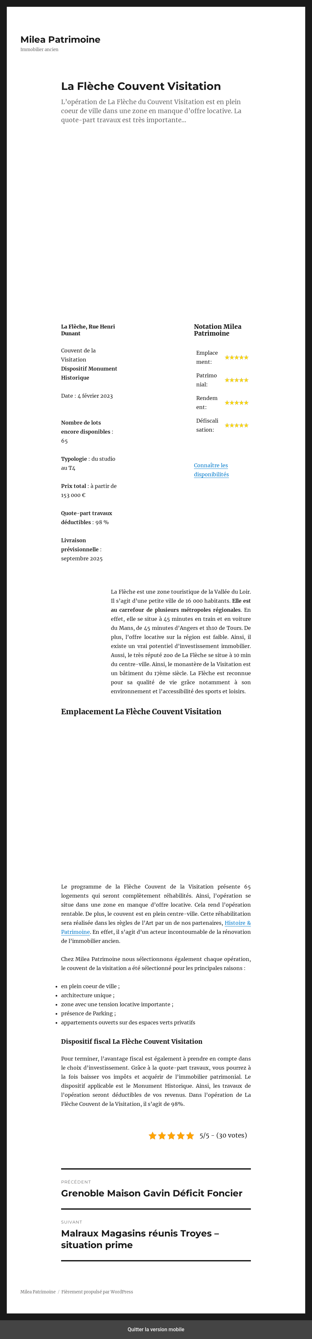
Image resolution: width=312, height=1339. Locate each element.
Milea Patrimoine (60, 39)
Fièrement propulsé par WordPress (97, 1292)
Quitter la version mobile (156, 1329)
